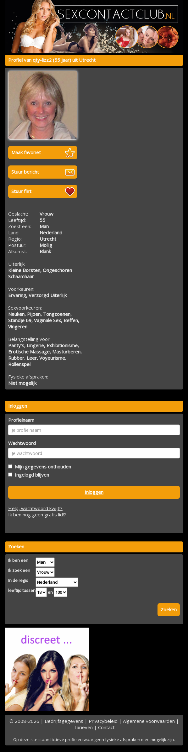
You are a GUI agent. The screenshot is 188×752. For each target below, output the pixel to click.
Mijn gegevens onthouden (41, 466)
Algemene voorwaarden (149, 721)
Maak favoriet (26, 152)
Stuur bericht (25, 172)
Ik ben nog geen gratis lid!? (37, 514)
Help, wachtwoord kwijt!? (35, 508)
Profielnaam (21, 420)
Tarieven (83, 727)
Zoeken (169, 609)
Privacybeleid (103, 721)
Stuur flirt (21, 191)
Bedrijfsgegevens (64, 721)
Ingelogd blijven (30, 475)
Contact (106, 727)
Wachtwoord (22, 443)
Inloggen (94, 492)
